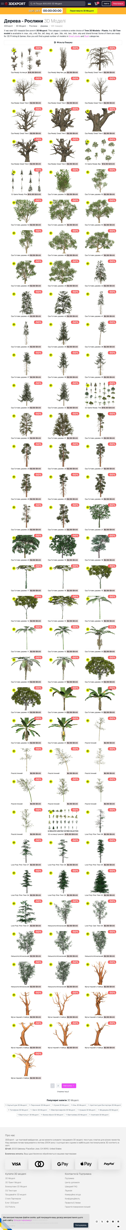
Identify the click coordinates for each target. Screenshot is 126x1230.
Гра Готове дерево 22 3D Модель (62, 530)
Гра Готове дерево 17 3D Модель (25, 590)
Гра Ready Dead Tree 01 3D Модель (62, 164)
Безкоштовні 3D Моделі (16, 1186)
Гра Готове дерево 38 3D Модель (99, 347)
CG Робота (10, 1207)
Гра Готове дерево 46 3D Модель (25, 286)
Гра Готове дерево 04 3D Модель (62, 712)
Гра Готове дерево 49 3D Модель (25, 255)
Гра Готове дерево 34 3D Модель (25, 408)
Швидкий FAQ (71, 1186)
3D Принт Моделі (13, 1182)
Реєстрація (118, 3)
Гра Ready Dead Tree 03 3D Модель (99, 133)
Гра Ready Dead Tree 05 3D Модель (26, 133)
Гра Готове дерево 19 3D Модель (62, 560)
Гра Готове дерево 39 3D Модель (62, 347)
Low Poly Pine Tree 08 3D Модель (99, 834)
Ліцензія (68, 1190)
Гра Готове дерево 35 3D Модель (99, 377)
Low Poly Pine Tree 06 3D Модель (62, 865)
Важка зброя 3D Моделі (52, 1115)
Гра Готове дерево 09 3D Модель (99, 651)
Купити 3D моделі (15, 1173)
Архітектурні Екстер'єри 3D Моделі (104, 1105)
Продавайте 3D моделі (15, 1194)
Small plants (74, 36)
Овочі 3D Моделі (38, 1110)
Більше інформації (23, 1220)
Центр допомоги (72, 1182)
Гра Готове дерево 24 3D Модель (99, 499)
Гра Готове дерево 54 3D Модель (62, 194)
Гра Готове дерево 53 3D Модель (99, 194)
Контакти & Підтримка (78, 1173)
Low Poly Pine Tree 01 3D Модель (25, 926)
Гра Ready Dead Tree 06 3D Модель (100, 103)
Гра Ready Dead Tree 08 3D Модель (26, 103)
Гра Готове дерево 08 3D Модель (25, 682)
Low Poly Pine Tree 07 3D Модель (25, 865)
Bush (86, 36)
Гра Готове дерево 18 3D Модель (99, 560)
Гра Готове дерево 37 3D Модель (25, 377)
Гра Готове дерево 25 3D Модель (62, 499)
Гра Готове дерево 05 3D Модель (25, 712)
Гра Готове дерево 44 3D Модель (99, 286)
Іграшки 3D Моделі (86, 1110)
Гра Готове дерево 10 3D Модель (62, 651)
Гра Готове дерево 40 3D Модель (25, 347)
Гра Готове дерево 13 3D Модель (62, 621)
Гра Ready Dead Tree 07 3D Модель (62, 103)
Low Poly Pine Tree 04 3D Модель (25, 895)
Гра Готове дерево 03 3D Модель (99, 712)
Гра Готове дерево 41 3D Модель (99, 316)
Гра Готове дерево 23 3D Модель (25, 530)
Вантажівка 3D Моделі (76, 1115)
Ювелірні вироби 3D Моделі (62, 1110)
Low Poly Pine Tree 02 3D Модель (99, 895)
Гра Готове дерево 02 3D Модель (25, 743)
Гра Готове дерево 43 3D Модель (25, 316)
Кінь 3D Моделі (78, 1105)
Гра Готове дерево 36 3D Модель (62, 377)
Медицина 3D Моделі (108, 1110)
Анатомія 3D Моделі (99, 1115)
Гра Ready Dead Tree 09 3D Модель (100, 72)
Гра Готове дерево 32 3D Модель (25, 438)
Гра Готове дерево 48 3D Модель (62, 255)
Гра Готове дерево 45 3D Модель (62, 286)
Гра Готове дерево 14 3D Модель (25, 621)
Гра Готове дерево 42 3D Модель (62, 316)
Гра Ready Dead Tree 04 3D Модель (63, 133)
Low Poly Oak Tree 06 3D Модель (99, 926)
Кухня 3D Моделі (60, 1105)
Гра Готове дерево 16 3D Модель (62, 590)
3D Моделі (10, 1178)
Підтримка (69, 1178)
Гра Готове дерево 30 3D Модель (99, 438)
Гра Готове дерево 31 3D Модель (62, 438)
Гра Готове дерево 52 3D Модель (25, 225)
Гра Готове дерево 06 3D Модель (99, 682)
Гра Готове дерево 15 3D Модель (99, 590)
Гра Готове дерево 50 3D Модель (99, 225)
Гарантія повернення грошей (77, 1207)
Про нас (10, 1135)
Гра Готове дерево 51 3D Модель (62, 225)
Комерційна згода (73, 1194)
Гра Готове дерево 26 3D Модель (25, 499)
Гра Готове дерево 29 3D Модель (25, 469)
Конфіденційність (72, 1198)
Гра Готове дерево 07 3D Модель (62, 682)
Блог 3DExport (12, 1202)
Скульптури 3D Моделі (16, 1105)
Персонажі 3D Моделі (39, 1105)
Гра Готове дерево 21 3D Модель (99, 530)
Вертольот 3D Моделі (28, 1115)
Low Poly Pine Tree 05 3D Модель (99, 865)
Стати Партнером (13, 1198)
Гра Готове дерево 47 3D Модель (99, 255)
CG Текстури (11, 1190)
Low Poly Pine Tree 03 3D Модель (62, 895)
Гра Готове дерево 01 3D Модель (62, 743)
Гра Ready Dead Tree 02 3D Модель (26, 164)
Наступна (68, 1086)
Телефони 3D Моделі (18, 1110)
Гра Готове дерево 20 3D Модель (25, 560)
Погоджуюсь (81, 1225)
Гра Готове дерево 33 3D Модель (62, 408)
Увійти (106, 3)
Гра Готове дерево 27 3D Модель (99, 469)
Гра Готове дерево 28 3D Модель (62, 469)
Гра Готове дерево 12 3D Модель (99, 621)
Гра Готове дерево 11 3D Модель (25, 651)
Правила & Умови (73, 1202)
